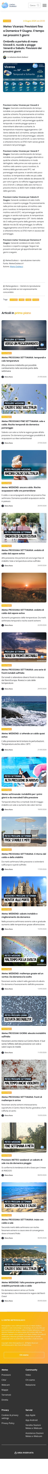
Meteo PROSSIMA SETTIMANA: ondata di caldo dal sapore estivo (23, 552)
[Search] (34, 5)
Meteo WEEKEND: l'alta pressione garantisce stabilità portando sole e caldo (24, 1284)
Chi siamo (24, 1355)
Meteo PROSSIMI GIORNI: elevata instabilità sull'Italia (24, 1035)
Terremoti (6, 1394)
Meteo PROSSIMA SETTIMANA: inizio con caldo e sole (23, 1221)
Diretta (5, 1399)
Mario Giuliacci (16, 266)
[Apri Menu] (44, 5)
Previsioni (6, 1374)
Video (28, 1374)
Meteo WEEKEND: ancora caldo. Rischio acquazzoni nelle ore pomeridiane (21, 489)
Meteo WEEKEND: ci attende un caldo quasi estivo (23, 735)
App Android (32, 1420)
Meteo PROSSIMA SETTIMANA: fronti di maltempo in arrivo (22, 1099)
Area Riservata (25, 1453)
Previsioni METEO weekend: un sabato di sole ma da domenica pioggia (22, 1161)
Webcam (6, 1384)
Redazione (31, 1384)
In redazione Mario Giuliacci (17, 57)
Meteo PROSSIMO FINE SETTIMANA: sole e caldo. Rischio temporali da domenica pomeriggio (23, 424)
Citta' (4, 1379)
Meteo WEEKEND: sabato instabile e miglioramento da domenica (20, 915)
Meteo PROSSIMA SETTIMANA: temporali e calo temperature (24, 359)
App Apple (30, 1415)
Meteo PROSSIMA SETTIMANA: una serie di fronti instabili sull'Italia (24, 671)
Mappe (5, 1389)
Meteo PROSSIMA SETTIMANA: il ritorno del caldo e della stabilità (24, 856)
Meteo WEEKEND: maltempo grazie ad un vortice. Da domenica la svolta (22, 975)
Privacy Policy (8, 1423)
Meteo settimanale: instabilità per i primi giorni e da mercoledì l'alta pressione (22, 796)
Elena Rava (9, 377)
